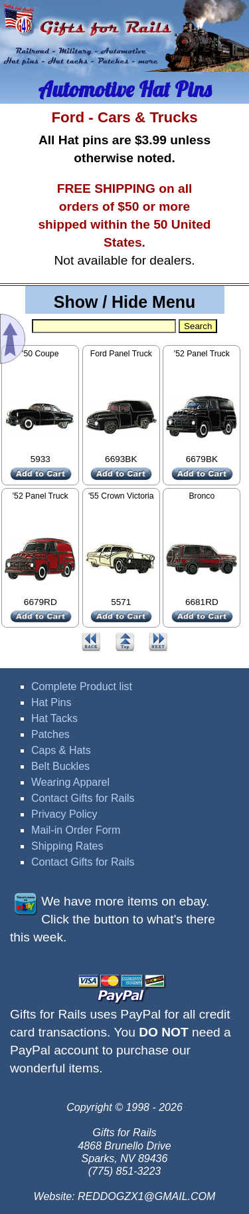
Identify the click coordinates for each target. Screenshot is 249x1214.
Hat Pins (51, 702)
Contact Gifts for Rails (83, 798)
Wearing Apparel (70, 782)
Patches (50, 734)
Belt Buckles (60, 766)
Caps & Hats (61, 750)
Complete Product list (81, 686)
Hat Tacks (54, 718)
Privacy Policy (64, 814)
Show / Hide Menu (125, 302)
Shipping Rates (67, 846)
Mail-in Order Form (75, 830)
